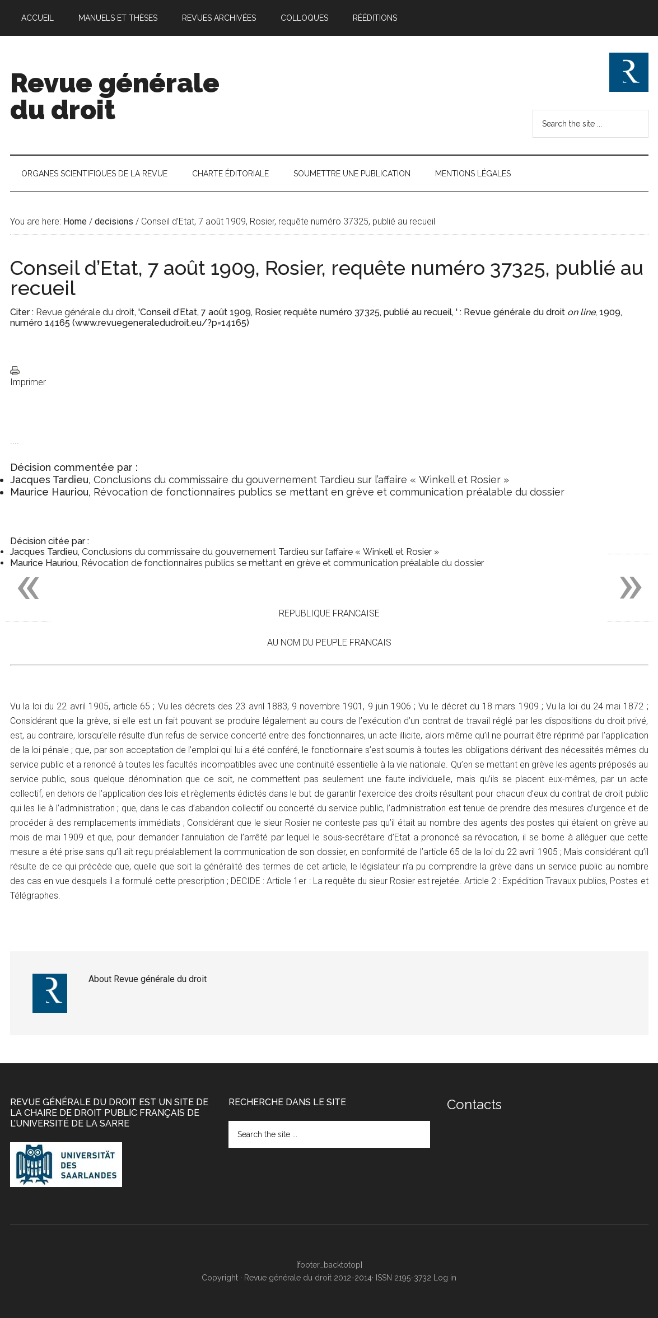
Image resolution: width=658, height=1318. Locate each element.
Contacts (474, 1104)
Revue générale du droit (115, 96)
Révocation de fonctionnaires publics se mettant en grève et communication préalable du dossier (329, 492)
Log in (444, 1277)
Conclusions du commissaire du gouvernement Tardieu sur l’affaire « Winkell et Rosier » (301, 479)
